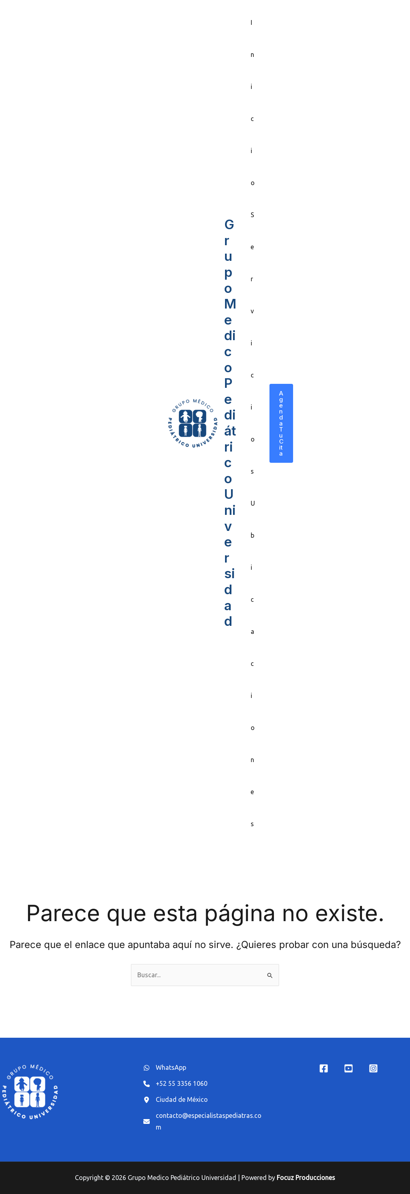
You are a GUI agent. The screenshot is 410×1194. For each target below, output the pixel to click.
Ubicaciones (253, 663)
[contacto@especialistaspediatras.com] (205, 1122)
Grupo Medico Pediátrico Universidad (230, 422)
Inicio (253, 102)
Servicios (253, 343)
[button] (281, 423)
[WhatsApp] (164, 1068)
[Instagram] (373, 1068)
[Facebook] (323, 1068)
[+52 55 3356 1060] (175, 1084)
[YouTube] (348, 1068)
